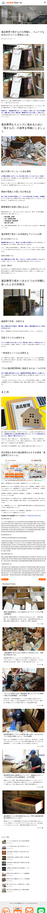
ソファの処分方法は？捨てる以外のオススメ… (23, 847)
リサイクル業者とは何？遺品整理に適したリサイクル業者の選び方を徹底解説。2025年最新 (23, 694)
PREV (4, 579)
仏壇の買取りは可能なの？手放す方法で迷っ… (23, 853)
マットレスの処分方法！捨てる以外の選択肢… (23, 842)
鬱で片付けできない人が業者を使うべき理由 (23, 885)
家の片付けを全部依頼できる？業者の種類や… (23, 891)
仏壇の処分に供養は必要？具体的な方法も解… (23, 864)
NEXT (42, 579)
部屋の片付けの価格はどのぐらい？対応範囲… (23, 880)
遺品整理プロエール (21, 903)
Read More (40, 623)
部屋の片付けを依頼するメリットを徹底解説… (23, 874)
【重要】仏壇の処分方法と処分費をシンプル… (23, 869)
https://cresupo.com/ (34, 515)
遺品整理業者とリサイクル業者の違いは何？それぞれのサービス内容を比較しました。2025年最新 (23, 735)
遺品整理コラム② (12, 38)
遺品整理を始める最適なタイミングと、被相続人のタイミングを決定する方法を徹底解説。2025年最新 (23, 776)
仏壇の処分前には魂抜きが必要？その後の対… (23, 858)
